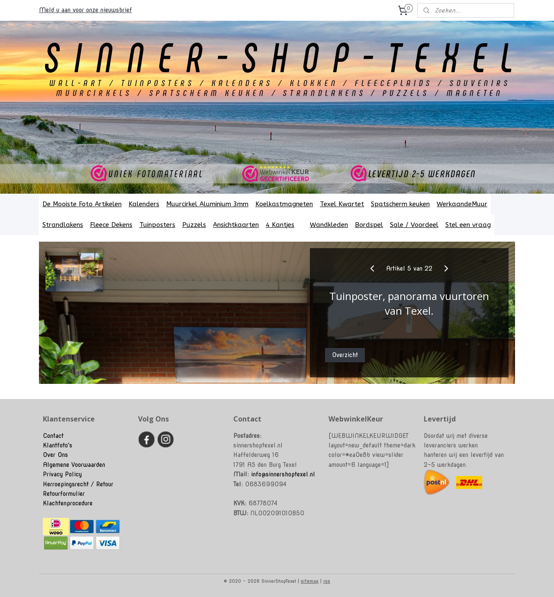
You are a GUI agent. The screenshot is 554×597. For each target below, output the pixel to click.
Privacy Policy (62, 474)
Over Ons (55, 454)
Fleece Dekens (111, 225)
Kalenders (144, 204)
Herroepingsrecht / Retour (78, 484)
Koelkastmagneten (284, 204)
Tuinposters (157, 225)
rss (326, 581)
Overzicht (345, 354)
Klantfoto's (57, 445)
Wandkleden (329, 225)
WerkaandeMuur (462, 204)
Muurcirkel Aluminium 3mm (207, 204)
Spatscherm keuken (400, 204)
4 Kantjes (284, 225)
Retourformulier (64, 493)
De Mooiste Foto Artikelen (82, 204)
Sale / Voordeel (414, 225)
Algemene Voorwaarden (74, 464)
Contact (53, 435)
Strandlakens (62, 225)
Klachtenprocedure (68, 503)
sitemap (310, 581)
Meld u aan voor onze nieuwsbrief (85, 9)
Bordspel (369, 225)
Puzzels (194, 225)
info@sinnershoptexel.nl (283, 474)
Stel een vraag (468, 225)
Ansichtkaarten (236, 225)
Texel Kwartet (342, 204)
